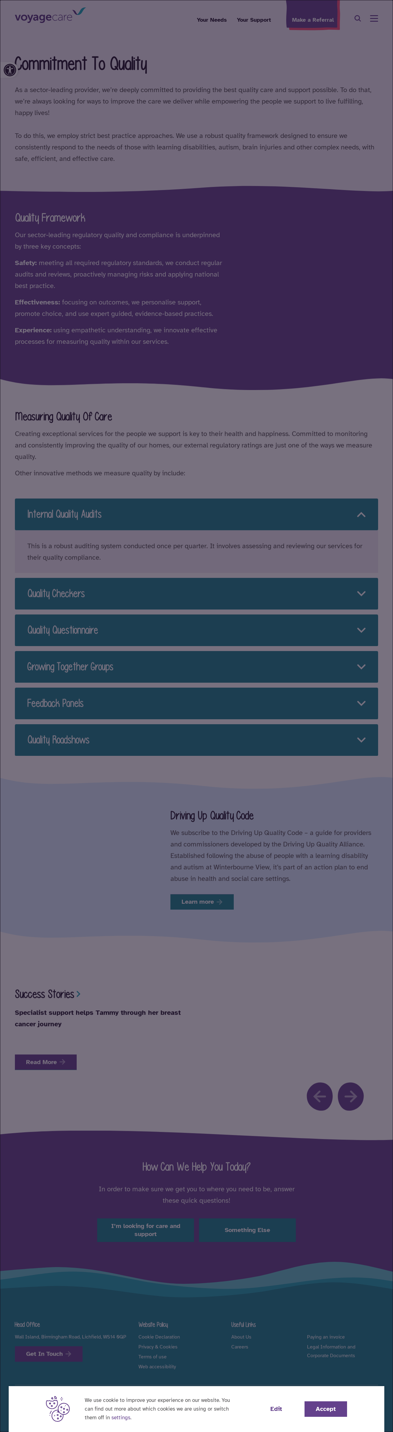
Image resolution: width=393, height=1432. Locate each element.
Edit (276, 1409)
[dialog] (196, 716)
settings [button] (120, 1417)
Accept (326, 1409)
